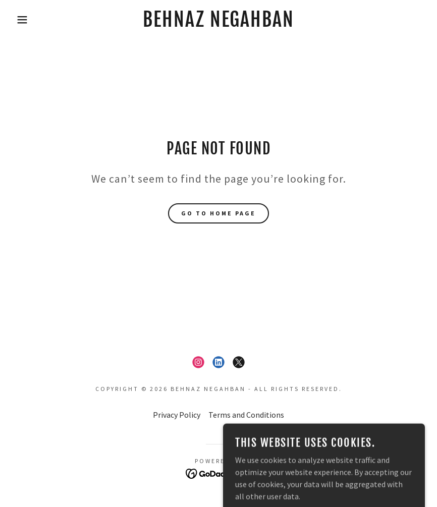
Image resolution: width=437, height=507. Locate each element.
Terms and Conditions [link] (246, 415)
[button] (22, 20)
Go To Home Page (218, 213)
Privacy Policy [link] (176, 415)
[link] (218, 24)
